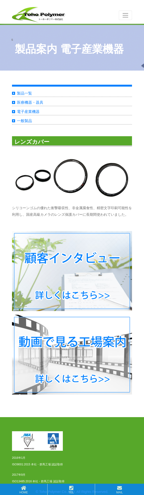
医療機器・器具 (30, 102)
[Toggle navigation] (125, 15)
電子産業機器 (28, 112)
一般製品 (24, 121)
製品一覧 (24, 93)
